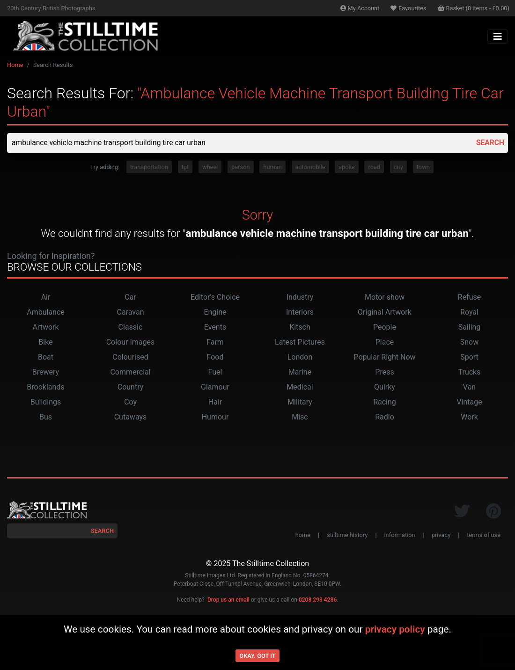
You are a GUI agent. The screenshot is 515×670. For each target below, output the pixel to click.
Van (469, 387)
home (302, 535)
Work (469, 417)
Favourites (408, 8)
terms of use (483, 535)
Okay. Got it (257, 655)
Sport (469, 357)
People (384, 327)
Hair (215, 402)
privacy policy (395, 629)
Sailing (469, 327)
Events (215, 327)
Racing (384, 402)
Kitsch (299, 327)
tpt (185, 167)
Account (360, 8)
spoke (346, 167)
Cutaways (130, 417)
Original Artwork (385, 312)
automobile (310, 167)
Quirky (384, 387)
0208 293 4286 (318, 600)
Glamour (215, 387)
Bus (45, 417)
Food (215, 357)
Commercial (130, 372)
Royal (469, 312)
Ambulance (46, 312)
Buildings (45, 402)
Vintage (469, 402)
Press (384, 372)
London (300, 357)
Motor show (385, 297)
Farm (215, 342)
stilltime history (347, 535)
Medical (300, 387)
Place (384, 342)
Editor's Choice (215, 297)
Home (15, 64)
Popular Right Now (384, 357)
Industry (300, 297)
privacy (441, 535)
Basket (474, 8)
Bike (45, 342)
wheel (210, 167)
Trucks (469, 372)
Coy (130, 402)
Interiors (300, 312)
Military (299, 402)
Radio (384, 417)
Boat (45, 357)
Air (46, 297)
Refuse (469, 297)
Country (131, 387)
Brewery (45, 372)
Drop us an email (228, 600)
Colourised (130, 357)
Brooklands (45, 387)
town (423, 167)
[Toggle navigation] (497, 36)
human (272, 167)
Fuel (215, 372)
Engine (215, 312)
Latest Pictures (300, 342)
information (399, 535)
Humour (215, 417)
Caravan (130, 312)
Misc (300, 417)
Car (130, 297)
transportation (149, 167)
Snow (469, 342)
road (374, 167)
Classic (130, 327)
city (398, 167)
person (240, 167)
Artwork (45, 327)
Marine (299, 372)
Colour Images (130, 342)
